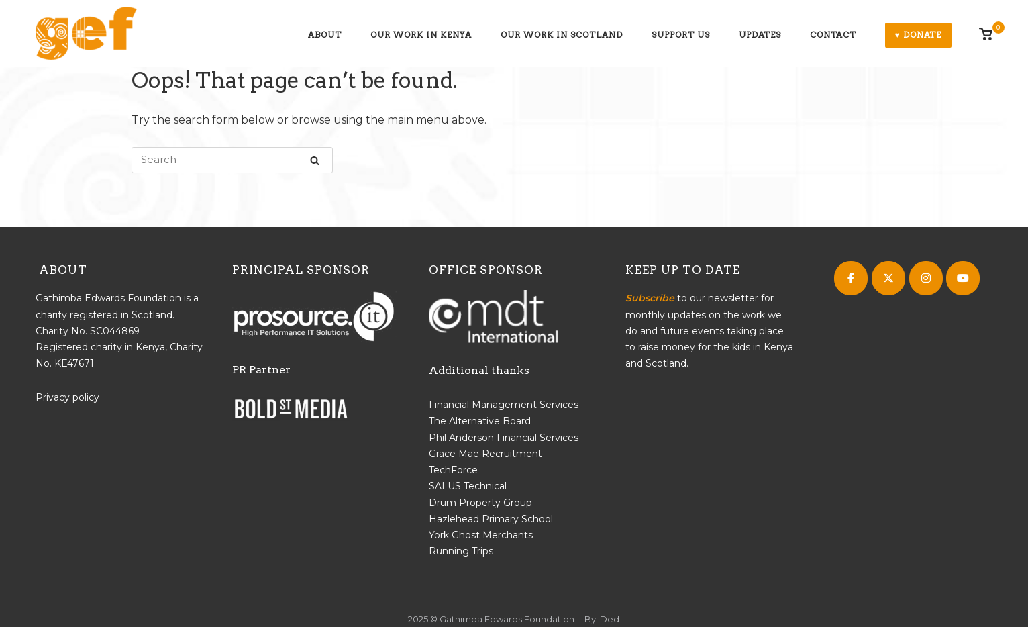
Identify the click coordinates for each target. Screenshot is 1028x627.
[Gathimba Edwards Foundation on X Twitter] (888, 278)
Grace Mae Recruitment (485, 454)
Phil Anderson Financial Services (503, 438)
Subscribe (649, 298)
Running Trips (461, 551)
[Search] (315, 160)
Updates (760, 35)
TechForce (453, 470)
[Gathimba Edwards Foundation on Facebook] (851, 278)
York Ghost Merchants (481, 535)
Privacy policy (67, 397)
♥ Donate (918, 35)
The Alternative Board (480, 421)
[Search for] (232, 160)
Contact (833, 35)
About (325, 35)
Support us (681, 35)
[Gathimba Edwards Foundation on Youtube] (963, 278)
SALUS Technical (468, 486)
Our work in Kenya (421, 35)
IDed (608, 619)
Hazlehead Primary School (491, 519)
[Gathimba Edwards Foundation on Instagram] (926, 278)
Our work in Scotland (562, 35)
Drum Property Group (480, 503)
